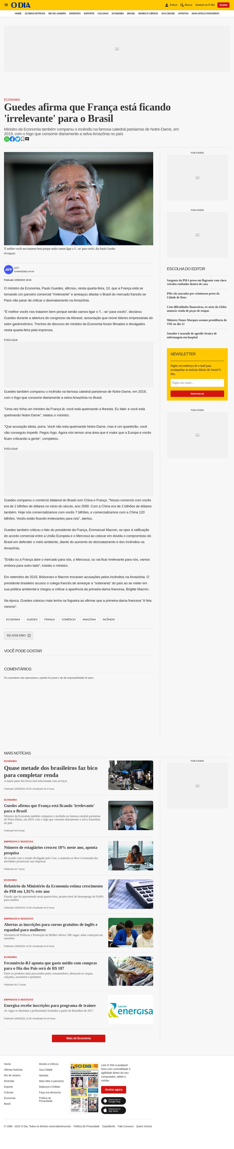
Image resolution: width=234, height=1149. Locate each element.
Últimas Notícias (35, 13)
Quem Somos (144, 1126)
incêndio (109, 619)
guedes (32, 619)
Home (18, 13)
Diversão (75, 13)
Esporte (89, 13)
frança (49, 619)
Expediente (108, 1126)
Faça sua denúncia (50, 1092)
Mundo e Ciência (148, 13)
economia (13, 619)
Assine (223, 4)
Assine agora (113, 1089)
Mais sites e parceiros (205, 13)
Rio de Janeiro (57, 13)
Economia (118, 13)
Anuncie (66, 1126)
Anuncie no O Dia (205, 4)
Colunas (103, 13)
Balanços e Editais (49, 1086)
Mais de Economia (78, 1038)
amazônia (89, 619)
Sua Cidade (168, 13)
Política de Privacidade (45, 1099)
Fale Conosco (125, 1126)
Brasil (131, 13)
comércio (69, 619)
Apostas (183, 13)
